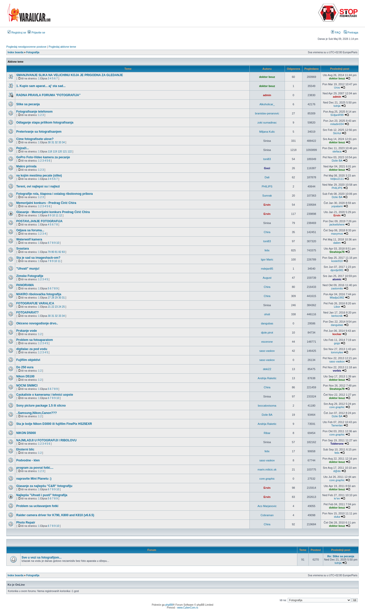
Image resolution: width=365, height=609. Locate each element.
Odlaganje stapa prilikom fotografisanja (44, 122)
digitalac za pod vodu (31, 349)
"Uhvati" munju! (27, 268)
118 (50, 151)
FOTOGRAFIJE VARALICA (35, 303)
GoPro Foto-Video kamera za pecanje (43, 157)
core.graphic (337, 407)
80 (52, 252)
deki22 (267, 369)
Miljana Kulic (267, 131)
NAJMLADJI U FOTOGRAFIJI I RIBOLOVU (46, 440)
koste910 (337, 261)
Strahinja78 (337, 251)
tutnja (337, 105)
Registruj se (17, 32)
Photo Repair (25, 522)
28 (52, 297)
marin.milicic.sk (267, 469)
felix (267, 250)
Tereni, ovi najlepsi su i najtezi (38, 186)
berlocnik (336, 315)
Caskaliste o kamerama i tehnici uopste (44, 394)
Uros (337, 87)
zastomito (337, 288)
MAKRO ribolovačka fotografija (38, 294)
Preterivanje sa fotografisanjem (39, 131)
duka (337, 516)
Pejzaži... (22, 148)
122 (70, 151)
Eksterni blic (25, 449)
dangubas (267, 323)
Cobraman (267, 515)
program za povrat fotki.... (34, 467)
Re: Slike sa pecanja (340, 556)
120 (60, 151)
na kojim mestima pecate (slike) (39, 175)
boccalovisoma (267, 405)
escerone (267, 341)
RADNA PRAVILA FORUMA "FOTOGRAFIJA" (48, 95)
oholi (267, 314)
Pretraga (351, 32)
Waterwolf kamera (29, 239)
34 (63, 142)
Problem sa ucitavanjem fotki (37, 506)
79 (49, 252)
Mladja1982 (337, 297)
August (267, 277)
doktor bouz (267, 76)
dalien (337, 242)
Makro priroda (26, 166)
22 (52, 306)
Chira (267, 232)
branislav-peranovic (267, 113)
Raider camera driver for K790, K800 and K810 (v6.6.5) (55, 515)
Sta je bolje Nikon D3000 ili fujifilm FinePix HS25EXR (54, 424)
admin (267, 95)
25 (63, 306)
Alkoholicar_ (267, 104)
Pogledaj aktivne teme (62, 46)
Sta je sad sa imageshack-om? (38, 257)
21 (49, 306)
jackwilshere (337, 224)
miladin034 (337, 124)
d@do (337, 471)
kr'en (337, 498)
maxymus (337, 233)
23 (56, 306)
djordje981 (337, 270)
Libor (337, 306)
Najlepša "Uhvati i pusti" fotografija (41, 495)
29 (56, 297)
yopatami (337, 206)
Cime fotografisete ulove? (34, 139)
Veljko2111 (337, 178)
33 (59, 142)
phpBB (169, 604)
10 (53, 215)
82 (59, 252)
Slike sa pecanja (28, 104)
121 (65, 151)
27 (49, 297)
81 (56, 252)
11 (57, 215)
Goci (267, 168)
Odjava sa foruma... (30, 230)
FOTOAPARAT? (27, 312)
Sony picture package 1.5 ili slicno (41, 405)
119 (55, 151)
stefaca (337, 151)
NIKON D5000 (26, 433)
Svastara (22, 248)
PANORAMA (25, 285)
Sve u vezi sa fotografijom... (42, 557)
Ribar (267, 432)
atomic (337, 279)
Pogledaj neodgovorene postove (26, 46)
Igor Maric (267, 259)
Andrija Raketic (267, 378)
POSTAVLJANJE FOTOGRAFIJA (39, 221)
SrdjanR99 (336, 114)
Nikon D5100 (25, 376)
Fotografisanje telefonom (34, 111)
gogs (337, 343)
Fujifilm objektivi (28, 360)
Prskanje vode (26, 331)
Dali (267, 177)
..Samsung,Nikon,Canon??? (36, 413)
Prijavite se (36, 32)
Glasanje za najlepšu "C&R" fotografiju (44, 486)
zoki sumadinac (267, 122)
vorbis (337, 370)
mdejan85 (267, 268)
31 (52, 142)
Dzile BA (337, 160)
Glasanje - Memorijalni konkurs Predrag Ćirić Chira (53, 212)
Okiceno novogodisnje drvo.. (37, 323)
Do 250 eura (24, 367)
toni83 (267, 159)
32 (56, 142)
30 (49, 142)
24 (59, 306)
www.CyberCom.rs (187, 607)
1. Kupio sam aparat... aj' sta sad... (41, 86)
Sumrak (267, 195)
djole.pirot (267, 332)
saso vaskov (267, 350)
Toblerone (336, 443)
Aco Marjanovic (267, 506)
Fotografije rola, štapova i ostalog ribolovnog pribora (54, 194)
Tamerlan (337, 425)
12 (60, 215)
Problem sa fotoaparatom (34, 340)
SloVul (337, 133)
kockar (337, 334)
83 (63, 252)
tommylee (337, 352)
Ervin (267, 204)
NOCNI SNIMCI (27, 385)
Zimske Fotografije (29, 276)
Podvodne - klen (28, 460)
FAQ (335, 32)
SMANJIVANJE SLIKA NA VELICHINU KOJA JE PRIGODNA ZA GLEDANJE (69, 75)
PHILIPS (267, 186)
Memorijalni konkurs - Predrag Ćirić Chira (46, 203)
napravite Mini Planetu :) (33, 478)
